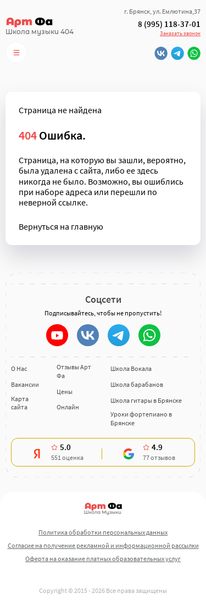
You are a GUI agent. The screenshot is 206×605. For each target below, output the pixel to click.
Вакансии (25, 384)
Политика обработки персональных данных (103, 532)
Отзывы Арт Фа (74, 371)
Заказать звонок (180, 33)
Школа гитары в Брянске (146, 400)
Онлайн (68, 407)
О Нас (19, 368)
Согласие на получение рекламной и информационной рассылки (103, 545)
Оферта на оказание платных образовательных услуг (103, 558)
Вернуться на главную (61, 226)
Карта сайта (20, 403)
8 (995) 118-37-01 (169, 24)
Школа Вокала (131, 368)
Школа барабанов (136, 384)
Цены (65, 391)
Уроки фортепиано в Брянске (141, 418)
